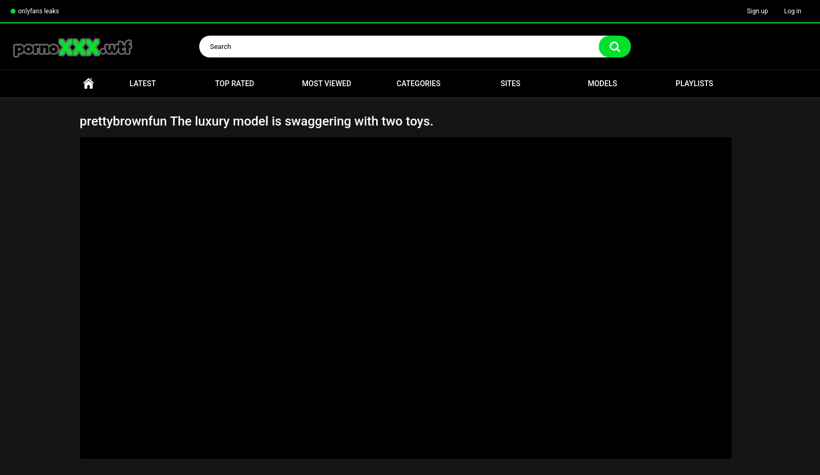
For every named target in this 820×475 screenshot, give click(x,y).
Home (88, 83)
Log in (792, 11)
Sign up (757, 11)
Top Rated (234, 83)
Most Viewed (326, 83)
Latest (142, 83)
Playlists (694, 83)
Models (602, 83)
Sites (511, 83)
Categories (418, 83)
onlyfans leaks (38, 11)
